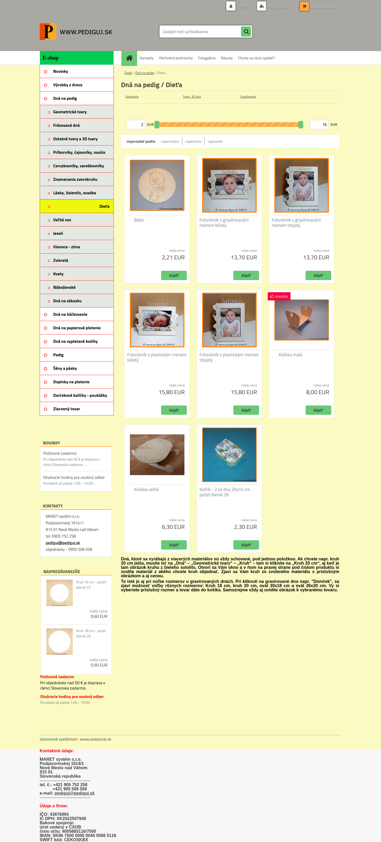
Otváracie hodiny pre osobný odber (74, 477)
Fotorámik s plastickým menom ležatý (157, 357)
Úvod (128, 72)
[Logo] (76, 31)
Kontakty (147, 58)
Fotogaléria (207, 58)
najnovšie (215, 141)
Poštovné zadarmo (59, 453)
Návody (227, 58)
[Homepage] (131, 58)
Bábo (139, 220)
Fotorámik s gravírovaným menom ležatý (224, 222)
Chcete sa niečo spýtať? (256, 58)
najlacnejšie (170, 141)
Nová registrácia (278, 6)
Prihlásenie (242, 6)
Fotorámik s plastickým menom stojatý (229, 357)
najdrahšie (193, 141)
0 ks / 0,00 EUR (324, 6)
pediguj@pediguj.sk (63, 543)
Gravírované (248, 96)
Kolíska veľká (146, 489)
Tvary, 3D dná (192, 96)
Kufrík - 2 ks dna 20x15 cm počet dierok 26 (224, 492)
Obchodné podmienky (176, 58)
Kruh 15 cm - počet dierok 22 (91, 584)
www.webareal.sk (95, 739)
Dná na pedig (144, 72)
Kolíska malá (290, 354)
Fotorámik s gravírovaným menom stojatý (296, 222)
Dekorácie (132, 96)
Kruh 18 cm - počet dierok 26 (91, 633)
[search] (246, 32)
